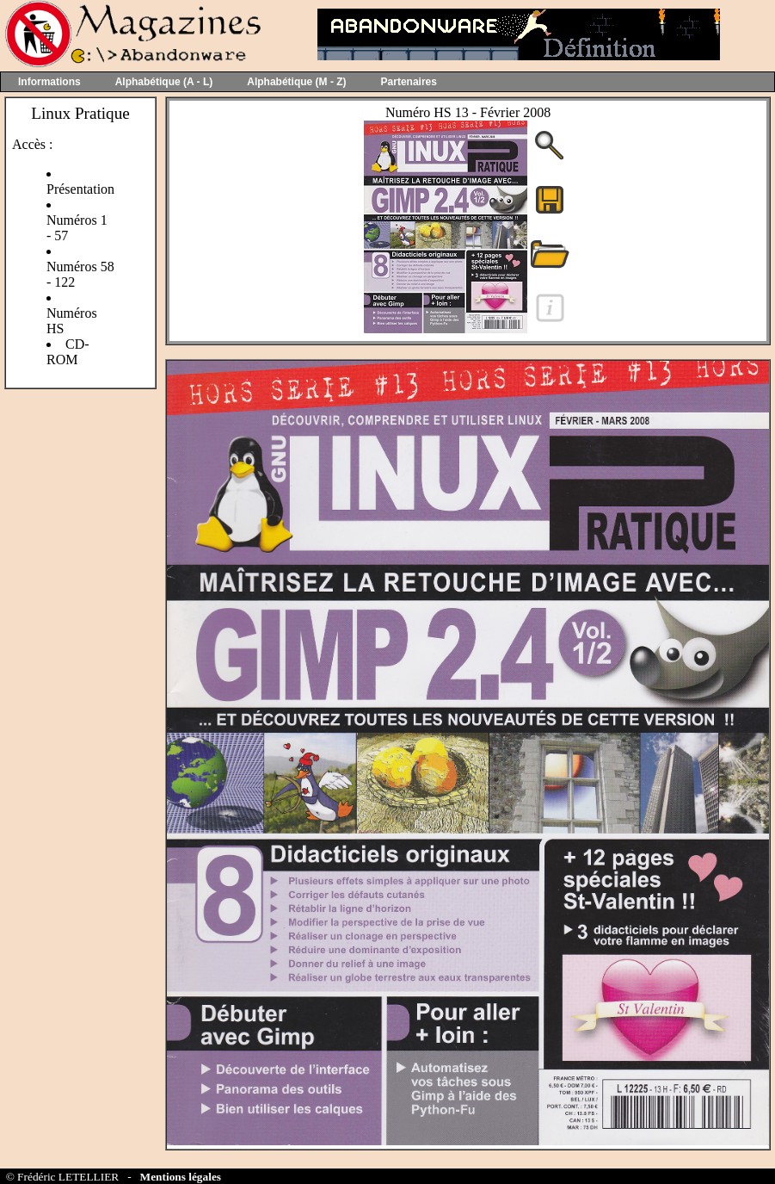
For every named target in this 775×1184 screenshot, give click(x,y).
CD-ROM (67, 352)
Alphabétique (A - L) (164, 82)
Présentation (80, 189)
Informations (49, 82)
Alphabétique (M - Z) (296, 82)
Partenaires (409, 82)
